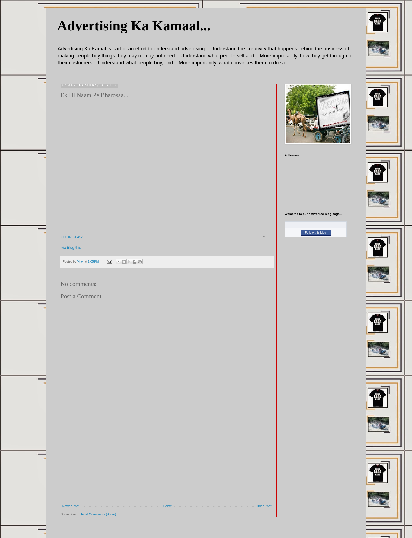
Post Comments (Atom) (98, 514)
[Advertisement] (167, 462)
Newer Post (70, 506)
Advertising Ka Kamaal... (134, 25)
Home (167, 506)
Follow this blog (315, 232)
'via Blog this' (71, 247)
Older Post (264, 506)
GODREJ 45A (72, 237)
